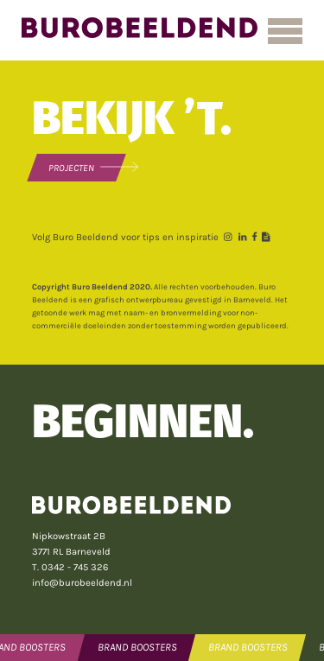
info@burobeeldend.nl (82, 582)
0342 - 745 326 (74, 567)
